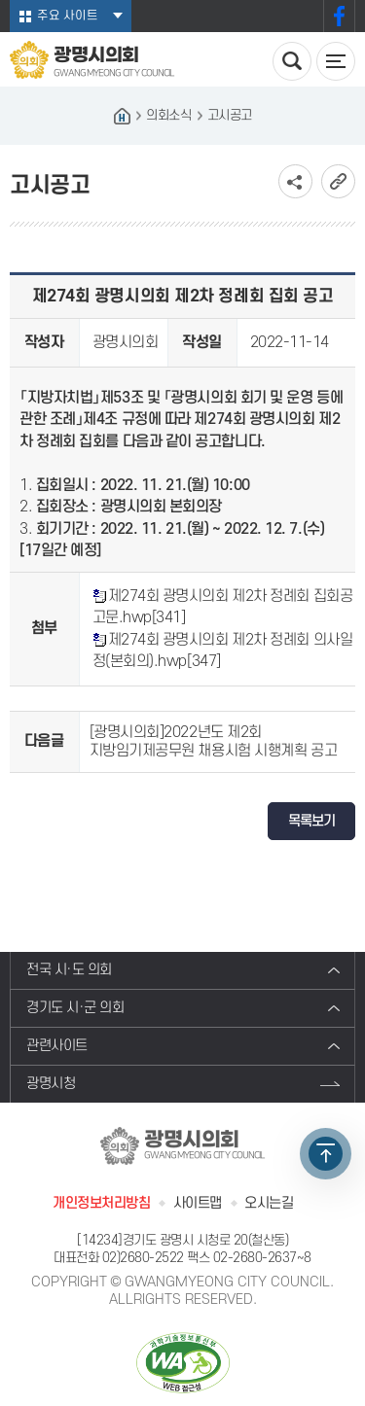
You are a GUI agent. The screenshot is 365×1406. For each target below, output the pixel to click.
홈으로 (121, 115)
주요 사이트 (67, 15)
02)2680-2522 (143, 1257)
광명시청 (50, 1083)
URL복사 (338, 181)
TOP (326, 1154)
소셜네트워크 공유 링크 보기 (295, 181)
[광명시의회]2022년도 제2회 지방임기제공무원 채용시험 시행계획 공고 (214, 741)
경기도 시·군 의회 (75, 1008)
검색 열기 (292, 61)
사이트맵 (197, 1203)
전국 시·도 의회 (69, 970)
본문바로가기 (0, 0)
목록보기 (311, 821)
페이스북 (339, 16)
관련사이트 (57, 1045)
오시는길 (268, 1203)
